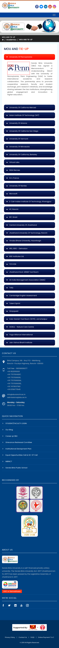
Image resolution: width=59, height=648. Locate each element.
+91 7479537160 (13, 386)
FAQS (32, 637)
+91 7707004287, (14, 374)
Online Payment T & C (46, 637)
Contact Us (23, 637)
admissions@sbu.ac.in (17, 397)
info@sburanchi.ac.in (16, 394)
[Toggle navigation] (54, 15)
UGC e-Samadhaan (12, 591)
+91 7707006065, (14, 383)
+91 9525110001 (13, 371)
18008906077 (21, 368)
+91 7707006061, (14, 377)
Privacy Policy (10, 637)
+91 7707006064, (14, 380)
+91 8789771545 (13, 389)
